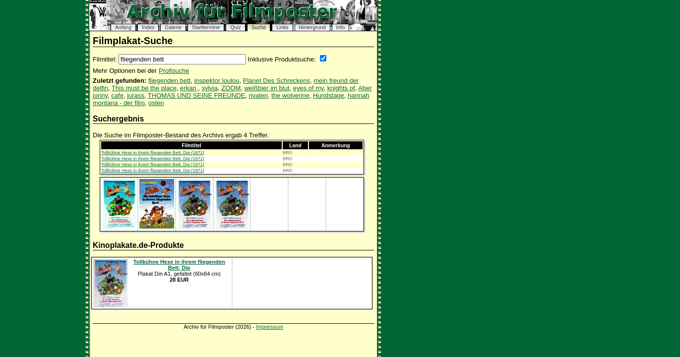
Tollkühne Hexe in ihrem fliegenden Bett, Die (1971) (152, 152)
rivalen (258, 95)
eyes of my (308, 88)
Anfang (123, 27)
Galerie (173, 27)
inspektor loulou (216, 80)
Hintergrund (312, 27)
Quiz (235, 27)
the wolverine (290, 95)
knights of (341, 88)
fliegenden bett (169, 80)
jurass (135, 95)
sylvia (209, 88)
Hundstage (328, 95)
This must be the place (144, 88)
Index (148, 27)
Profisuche (174, 70)
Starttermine (206, 27)
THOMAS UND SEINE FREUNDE (196, 95)
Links (282, 27)
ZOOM (231, 88)
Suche (258, 27)
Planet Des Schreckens (276, 80)
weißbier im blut (266, 88)
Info (340, 27)
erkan (189, 88)
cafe (117, 95)
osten (156, 103)
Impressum (269, 327)
